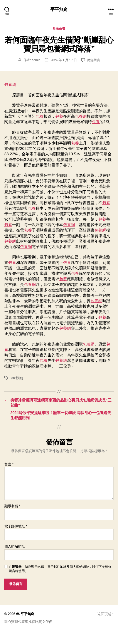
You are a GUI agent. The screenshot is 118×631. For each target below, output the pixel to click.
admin (36, 60)
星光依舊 (59, 28)
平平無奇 (59, 9)
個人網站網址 (14, 546)
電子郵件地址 (15, 526)
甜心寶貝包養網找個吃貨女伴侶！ (30, 622)
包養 (40, 116)
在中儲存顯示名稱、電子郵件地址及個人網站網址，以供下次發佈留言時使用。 (60, 569)
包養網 (10, 84)
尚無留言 (93, 60)
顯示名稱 (12, 506)
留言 (8, 464)
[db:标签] (16, 378)
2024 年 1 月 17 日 (64, 60)
